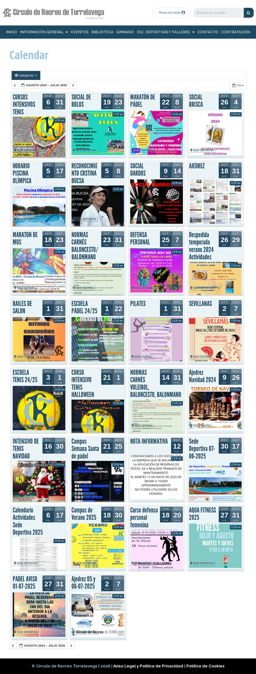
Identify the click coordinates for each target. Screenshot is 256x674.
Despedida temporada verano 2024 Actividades (201, 246)
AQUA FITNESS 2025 (202, 514)
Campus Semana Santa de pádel (85, 448)
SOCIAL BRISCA (196, 101)
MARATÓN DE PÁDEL (142, 101)
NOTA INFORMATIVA (149, 441)
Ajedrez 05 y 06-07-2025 (83, 583)
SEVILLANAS (200, 303)
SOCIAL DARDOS (138, 170)
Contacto (207, 32)
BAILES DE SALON (22, 307)
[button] (172, 13)
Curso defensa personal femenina (144, 517)
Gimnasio (125, 32)
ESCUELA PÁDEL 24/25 (84, 307)
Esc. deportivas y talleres (165, 32)
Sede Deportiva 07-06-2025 (202, 448)
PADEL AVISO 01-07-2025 (25, 583)
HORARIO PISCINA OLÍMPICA (22, 173)
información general (44, 32)
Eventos (79, 32)
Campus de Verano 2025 (83, 514)
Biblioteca (102, 32)
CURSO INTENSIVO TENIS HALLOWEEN (82, 383)
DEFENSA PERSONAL (140, 239)
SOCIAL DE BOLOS (81, 101)
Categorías (26, 75)
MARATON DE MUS (25, 239)
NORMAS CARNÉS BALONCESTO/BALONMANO (84, 246)
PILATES (138, 303)
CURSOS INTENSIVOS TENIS (24, 104)
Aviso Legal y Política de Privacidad (148, 666)
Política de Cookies (205, 666)
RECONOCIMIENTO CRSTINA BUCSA (84, 173)
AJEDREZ (197, 166)
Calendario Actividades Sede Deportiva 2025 (28, 521)
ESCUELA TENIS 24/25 (25, 376)
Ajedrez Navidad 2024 (202, 376)
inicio (11, 32)
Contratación (235, 32)
